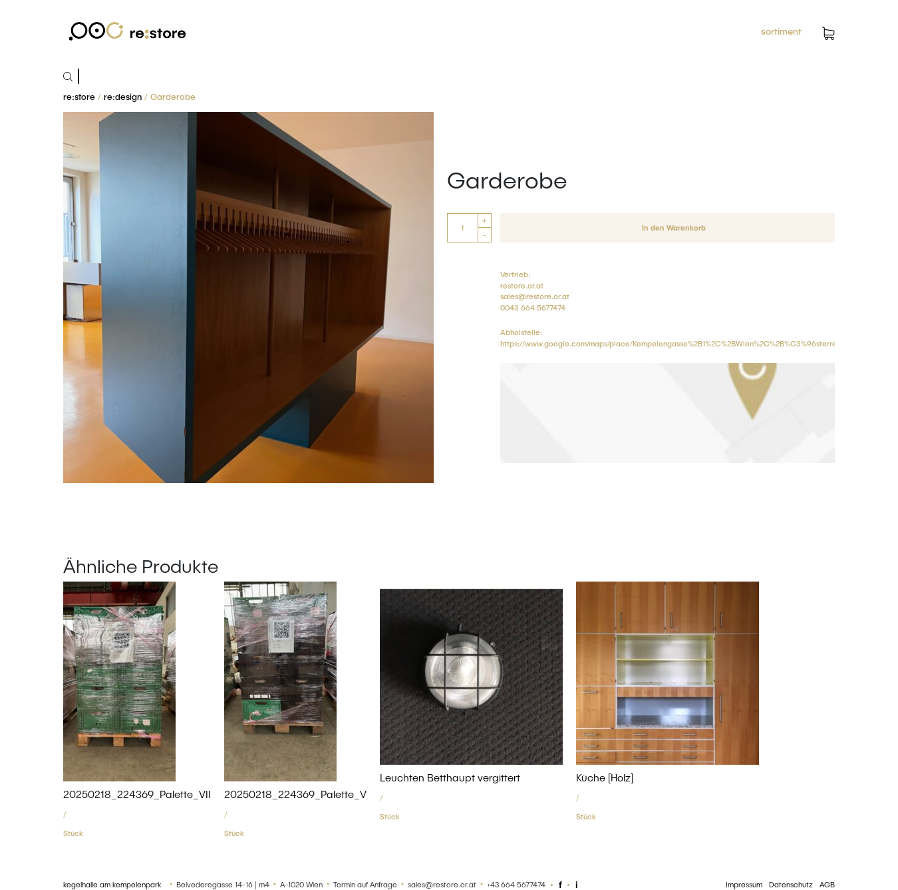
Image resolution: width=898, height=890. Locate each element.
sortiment (781, 31)
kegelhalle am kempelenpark (112, 884)
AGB (827, 884)
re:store (79, 96)
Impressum (744, 884)
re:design (123, 96)
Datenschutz (791, 884)
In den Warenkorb (674, 227)
